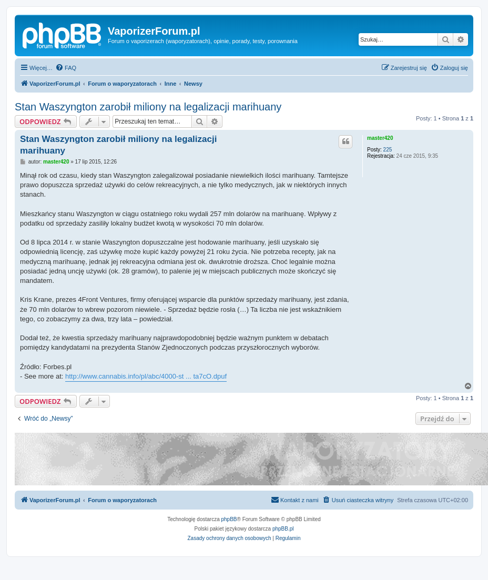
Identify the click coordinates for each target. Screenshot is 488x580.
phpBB (229, 519)
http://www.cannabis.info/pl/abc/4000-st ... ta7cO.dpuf (146, 376)
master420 (380, 138)
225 (387, 149)
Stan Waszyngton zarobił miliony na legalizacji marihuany (148, 107)
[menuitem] (65, 68)
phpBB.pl (283, 529)
